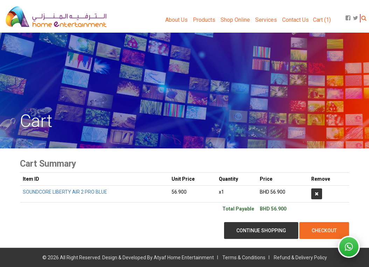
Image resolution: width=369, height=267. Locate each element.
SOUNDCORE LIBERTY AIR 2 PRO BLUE (65, 192)
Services (266, 19)
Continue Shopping (261, 230)
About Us (176, 19)
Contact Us (295, 19)
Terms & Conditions (243, 257)
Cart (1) (322, 19)
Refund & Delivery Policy (300, 257)
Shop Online (235, 19)
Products (204, 19)
